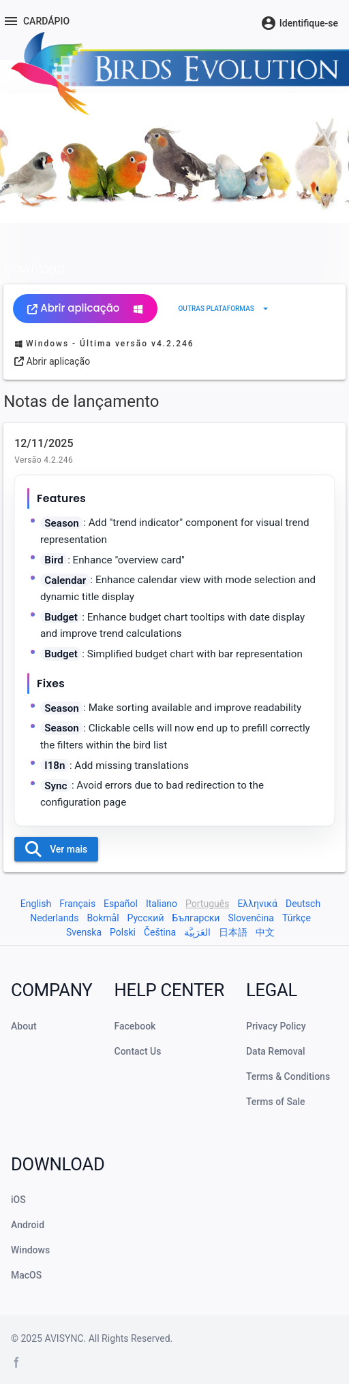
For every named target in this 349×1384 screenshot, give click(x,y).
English (35, 903)
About (24, 1026)
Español (121, 903)
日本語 (233, 932)
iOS (18, 1199)
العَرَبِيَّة (197, 932)
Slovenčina (251, 917)
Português (207, 903)
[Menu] (36, 21)
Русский (145, 917)
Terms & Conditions (288, 1076)
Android (27, 1224)
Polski (123, 932)
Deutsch (303, 903)
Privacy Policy (276, 1026)
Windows (30, 1250)
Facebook (135, 1026)
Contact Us (138, 1051)
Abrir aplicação (85, 308)
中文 (265, 932)
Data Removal (275, 1051)
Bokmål (103, 917)
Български (195, 917)
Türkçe (296, 917)
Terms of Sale (275, 1101)
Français (77, 903)
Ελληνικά (257, 903)
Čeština (160, 932)
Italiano (161, 903)
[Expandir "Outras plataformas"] (224, 309)
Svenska (84, 932)
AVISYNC (63, 1338)
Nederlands (54, 917)
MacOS (26, 1275)
